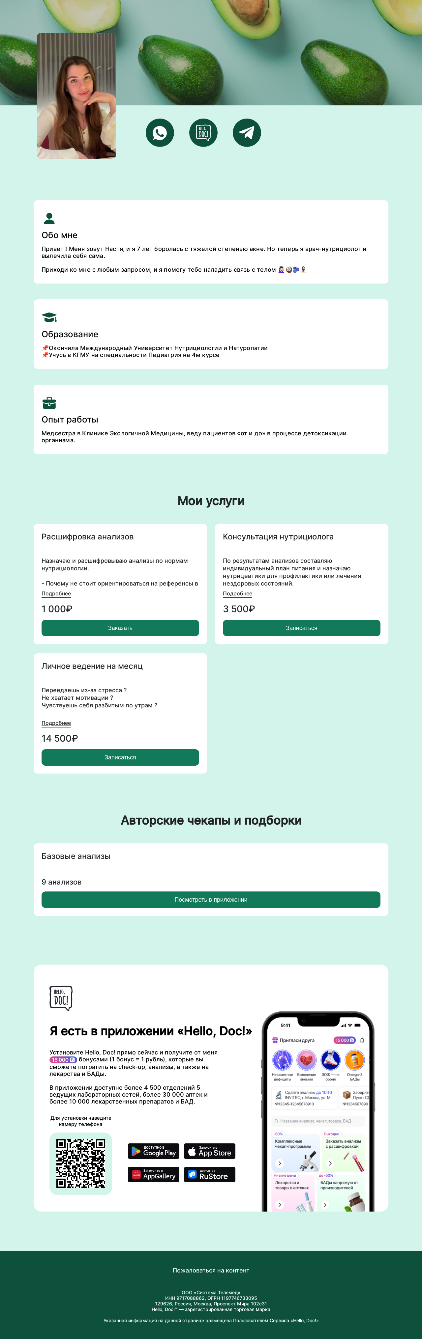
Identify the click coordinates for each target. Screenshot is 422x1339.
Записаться (301, 628)
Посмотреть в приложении (210, 899)
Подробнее (56, 593)
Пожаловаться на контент (211, 1270)
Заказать (120, 628)
